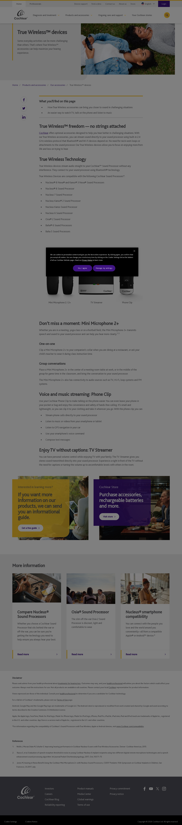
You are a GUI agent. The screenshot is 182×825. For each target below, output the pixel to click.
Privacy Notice (87, 260)
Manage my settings (104, 268)
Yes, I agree (82, 268)
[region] (92, 262)
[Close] (134, 251)
